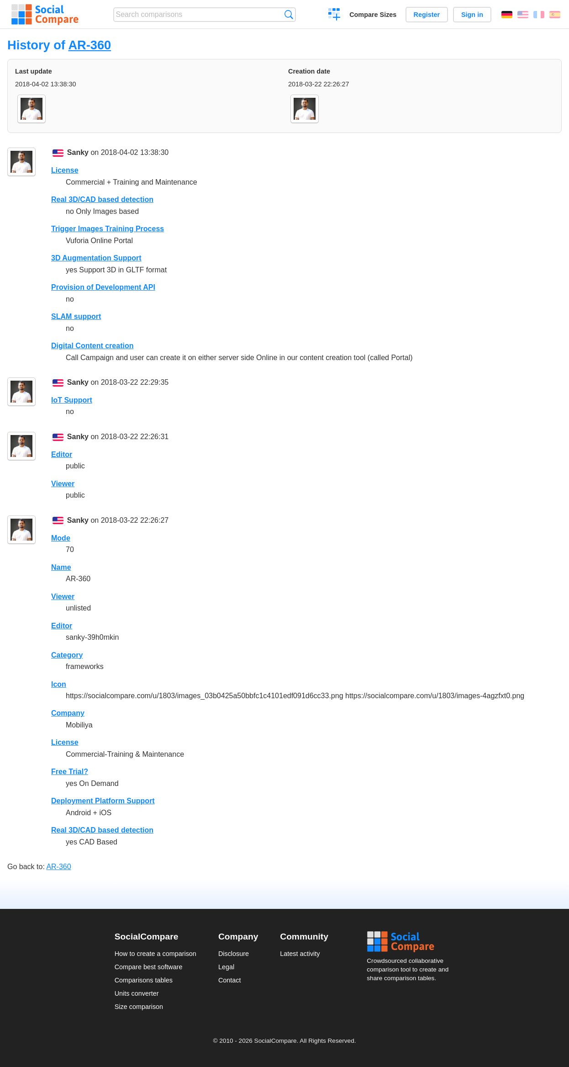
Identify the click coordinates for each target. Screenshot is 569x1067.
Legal (226, 967)
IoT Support (71, 400)
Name (61, 567)
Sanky (78, 152)
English (522, 14)
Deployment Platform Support (103, 801)
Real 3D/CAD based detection (102, 199)
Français (538, 14)
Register (427, 14)
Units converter (137, 993)
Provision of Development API (103, 287)
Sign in (472, 14)
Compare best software (149, 967)
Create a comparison (334, 16)
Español (554, 14)
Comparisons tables (144, 980)
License (65, 170)
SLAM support (76, 316)
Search (288, 14)
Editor (61, 454)
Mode (60, 538)
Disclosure (233, 953)
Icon (58, 684)
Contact (229, 980)
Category (67, 655)
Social (410, 942)
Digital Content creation (92, 346)
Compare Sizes (372, 14)
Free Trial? (69, 771)
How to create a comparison (155, 953)
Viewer (62, 484)
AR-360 (89, 45)
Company (67, 713)
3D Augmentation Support (96, 258)
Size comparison (139, 1006)
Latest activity (300, 953)
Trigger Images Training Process (107, 229)
